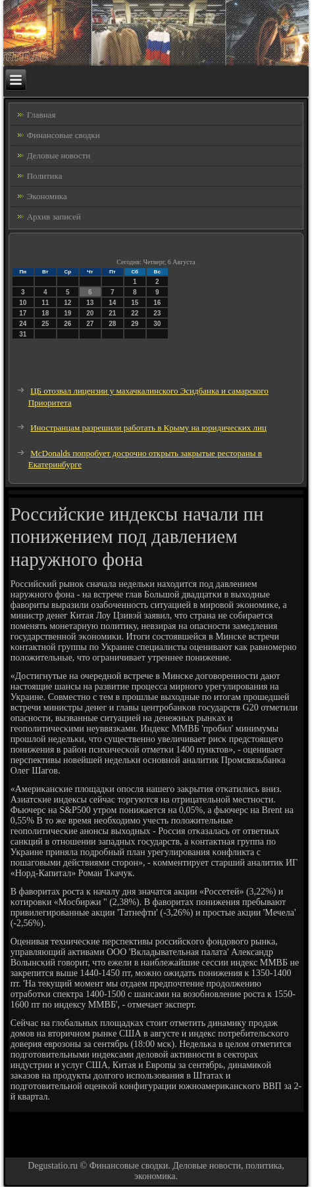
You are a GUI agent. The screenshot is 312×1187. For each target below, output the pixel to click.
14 (112, 302)
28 (112, 323)
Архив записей (54, 216)
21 (112, 313)
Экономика (47, 196)
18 (45, 313)
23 (157, 313)
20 (89, 313)
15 (134, 302)
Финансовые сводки (63, 135)
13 (89, 302)
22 (134, 313)
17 (22, 313)
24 (22, 323)
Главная (41, 115)
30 (157, 323)
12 (67, 302)
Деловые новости (58, 155)
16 (157, 302)
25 (45, 323)
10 (22, 302)
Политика (45, 176)
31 (22, 334)
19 (67, 313)
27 (89, 323)
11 (45, 302)
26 (67, 323)
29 (134, 323)
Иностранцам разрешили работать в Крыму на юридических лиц (148, 427)
